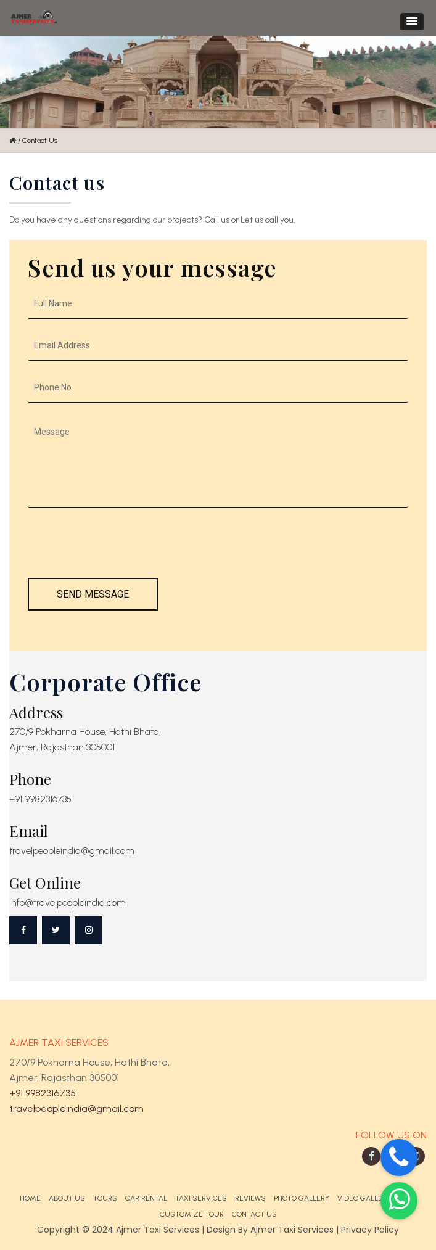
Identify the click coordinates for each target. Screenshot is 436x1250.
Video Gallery (364, 1198)
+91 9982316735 (42, 1093)
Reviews (250, 1198)
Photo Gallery (301, 1198)
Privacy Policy (370, 1229)
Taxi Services (201, 1198)
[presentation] (121, 549)
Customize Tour (192, 1214)
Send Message (93, 594)
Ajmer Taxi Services (292, 1229)
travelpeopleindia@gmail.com (76, 1108)
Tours (105, 1198)
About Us (67, 1198)
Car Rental (146, 1198)
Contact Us (254, 1214)
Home (30, 1198)
